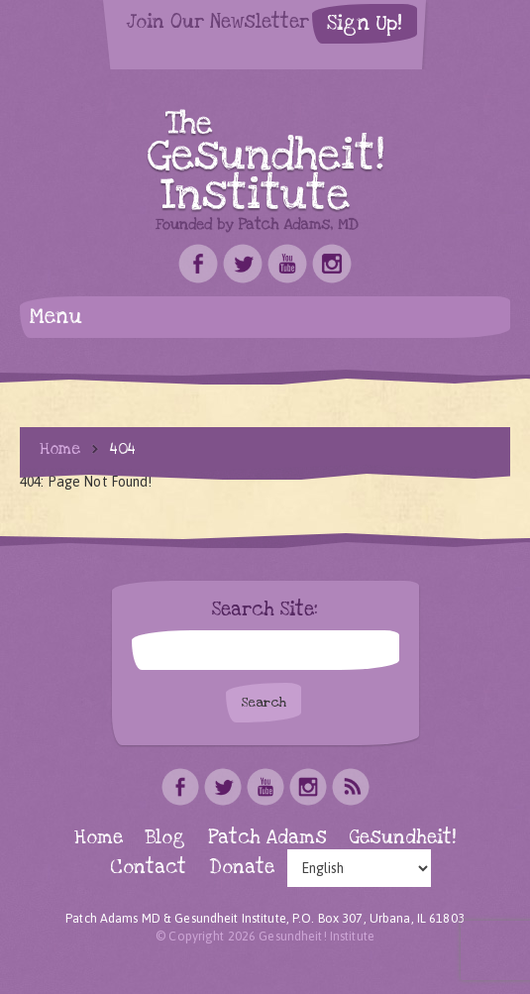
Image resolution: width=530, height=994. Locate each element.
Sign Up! (364, 23)
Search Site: (265, 610)
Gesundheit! (403, 838)
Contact (148, 867)
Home (60, 449)
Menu (56, 316)
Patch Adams (267, 838)
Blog (165, 838)
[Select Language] (359, 868)
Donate (241, 867)
